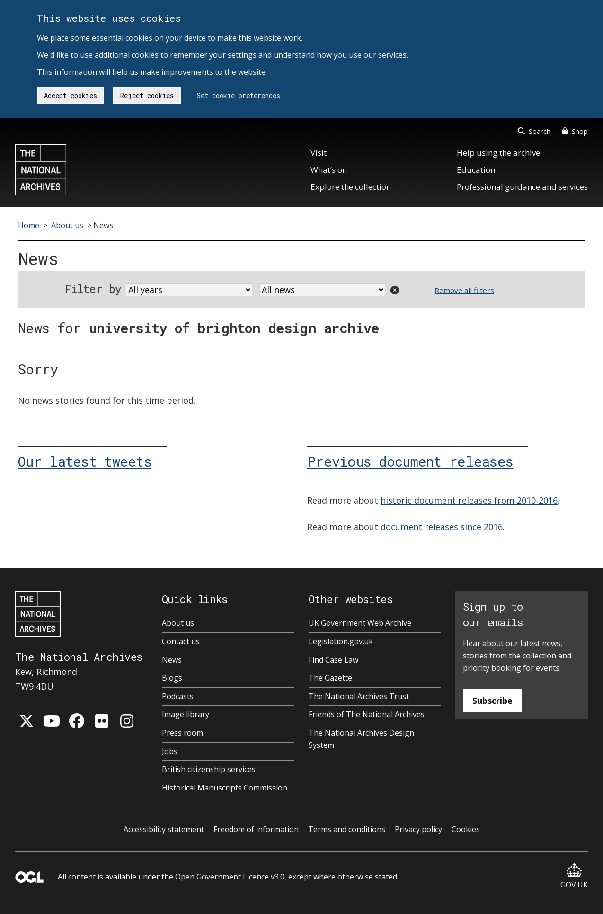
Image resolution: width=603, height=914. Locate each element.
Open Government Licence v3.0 (229, 876)
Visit (318, 152)
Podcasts (178, 696)
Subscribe (492, 700)
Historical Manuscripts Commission (224, 787)
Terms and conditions (346, 829)
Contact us (181, 641)
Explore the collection (350, 186)
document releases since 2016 (442, 526)
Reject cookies (147, 95)
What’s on (328, 169)
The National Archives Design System (361, 739)
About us (67, 225)
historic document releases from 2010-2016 (469, 500)
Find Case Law (333, 660)
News (172, 660)
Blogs (172, 678)
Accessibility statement (164, 829)
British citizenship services (209, 769)
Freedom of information (256, 829)
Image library (185, 714)
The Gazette (330, 678)
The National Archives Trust (359, 696)
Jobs (169, 751)
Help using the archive (498, 152)
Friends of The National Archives (367, 714)
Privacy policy (418, 829)
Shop (575, 131)
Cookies (466, 829)
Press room (182, 733)
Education (476, 169)
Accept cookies (70, 95)
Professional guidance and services (522, 186)
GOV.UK (574, 876)
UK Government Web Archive (360, 623)
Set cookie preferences (238, 95)
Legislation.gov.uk (341, 641)
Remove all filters (464, 290)
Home (28, 225)
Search (534, 131)
